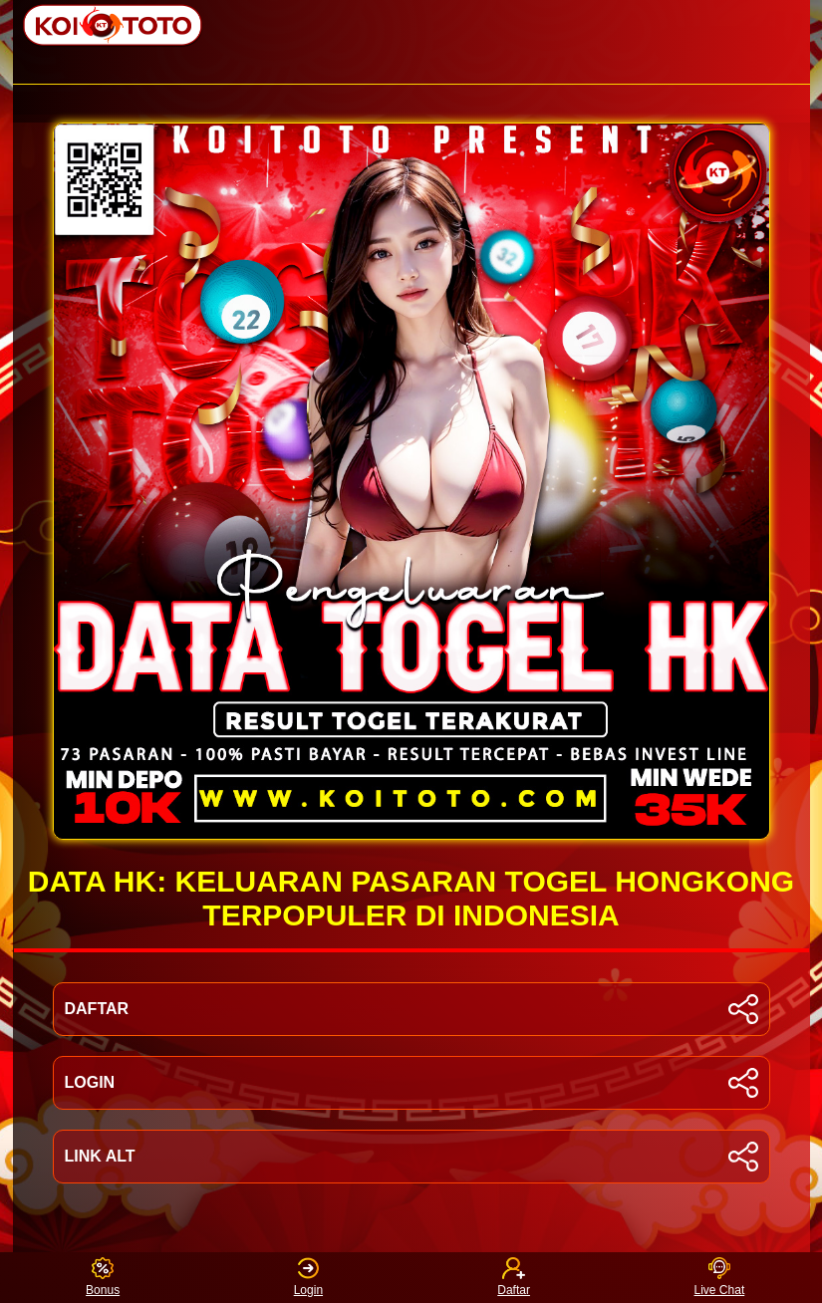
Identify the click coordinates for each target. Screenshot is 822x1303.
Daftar (513, 1277)
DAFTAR (411, 1009)
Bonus (103, 1277)
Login (308, 1277)
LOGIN (411, 1083)
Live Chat (719, 1277)
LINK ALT (411, 1157)
